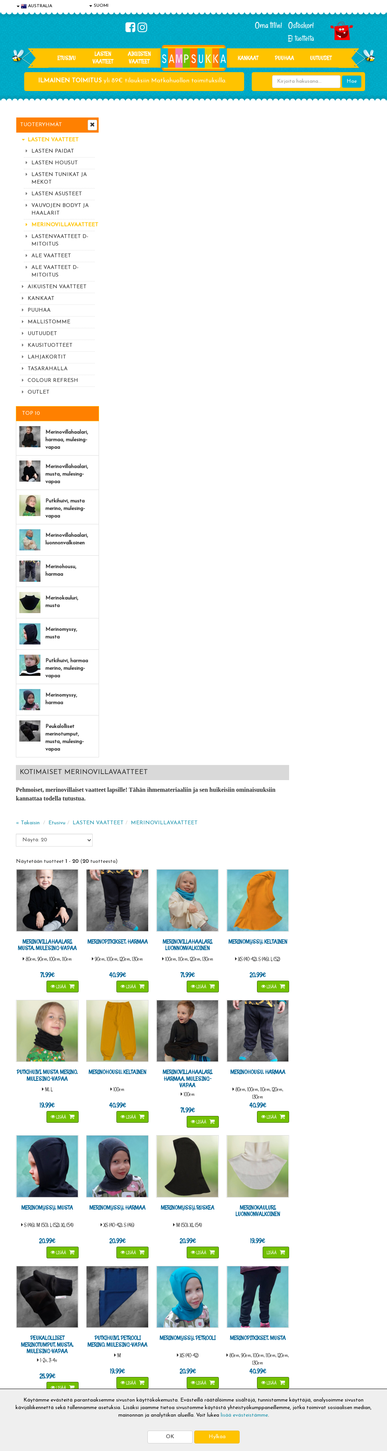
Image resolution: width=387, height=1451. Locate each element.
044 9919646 (318, 1228)
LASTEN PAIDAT (52, 151)
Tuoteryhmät (41, 125)
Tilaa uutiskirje (132, 1282)
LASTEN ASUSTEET (56, 194)
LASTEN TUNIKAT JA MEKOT (59, 178)
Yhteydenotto (33, 1366)
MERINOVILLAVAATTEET (63, 225)
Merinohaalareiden (129, 994)
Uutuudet (320, 58)
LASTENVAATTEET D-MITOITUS (59, 240)
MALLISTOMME (49, 322)
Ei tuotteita (301, 38)
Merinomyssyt (123, 1012)
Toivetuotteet (106, 1354)
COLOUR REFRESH (53, 380)
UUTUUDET (42, 334)
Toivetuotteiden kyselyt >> (323, 1281)
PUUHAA (284, 58)
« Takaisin (118, 175)
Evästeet (27, 1332)
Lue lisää (260, 1226)
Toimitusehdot (106, 1343)
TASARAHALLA (48, 369)
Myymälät (29, 1377)
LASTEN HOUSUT (54, 163)
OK (170, 1437)
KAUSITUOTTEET (50, 345)
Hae (352, 81)
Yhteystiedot (32, 1354)
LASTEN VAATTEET (103, 57)
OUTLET (39, 392)
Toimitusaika (104, 1332)
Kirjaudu (172, 1332)
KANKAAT (248, 58)
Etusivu (66, 58)
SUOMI (98, 5)
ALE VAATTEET (51, 256)
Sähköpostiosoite (130, 1250)
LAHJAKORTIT (47, 357)
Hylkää (217, 1437)
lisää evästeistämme (244, 1415)
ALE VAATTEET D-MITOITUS (55, 271)
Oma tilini (268, 25)
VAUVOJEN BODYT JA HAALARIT (60, 209)
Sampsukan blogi (181, 1354)
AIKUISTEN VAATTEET (139, 57)
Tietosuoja (29, 1343)
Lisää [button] (147, 336)
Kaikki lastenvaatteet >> (321, 1288)
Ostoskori (301, 25)
